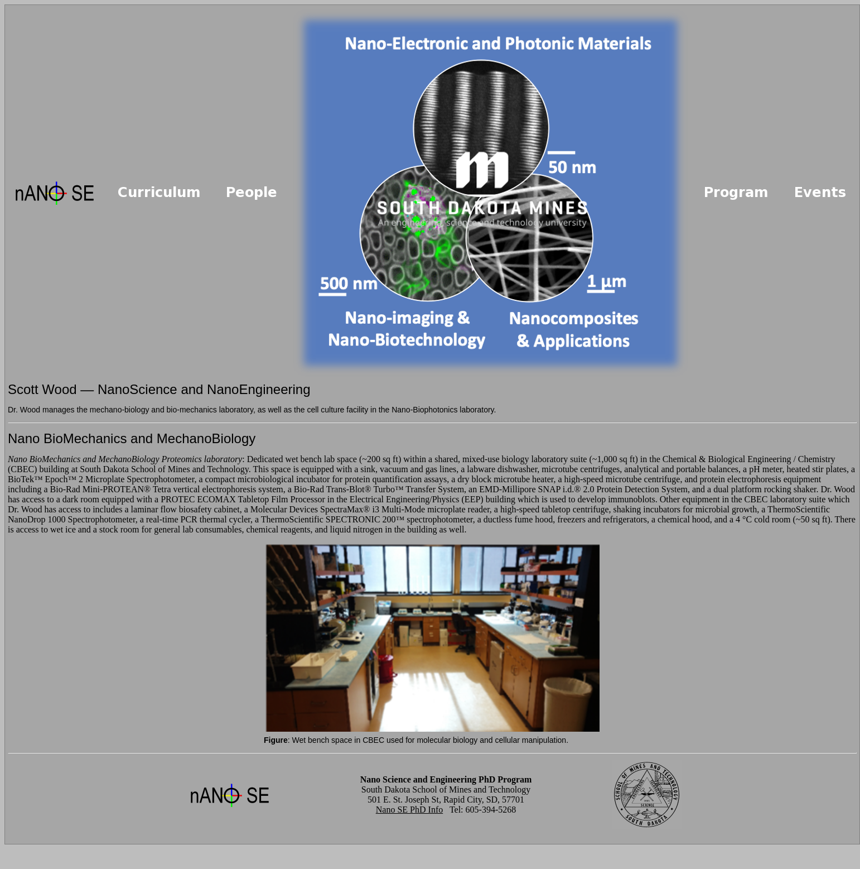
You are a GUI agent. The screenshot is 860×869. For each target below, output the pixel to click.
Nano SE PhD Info (409, 809)
